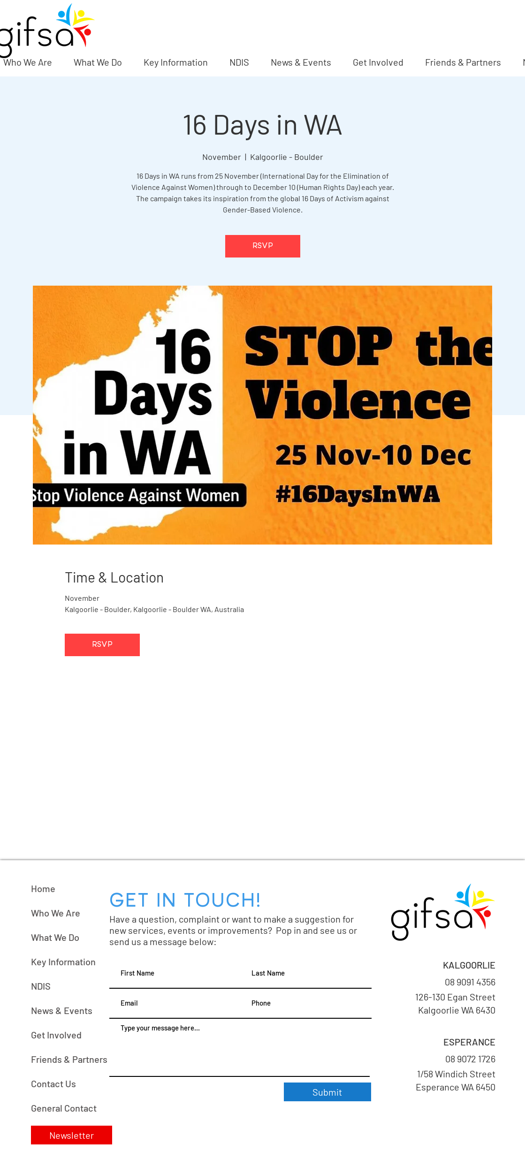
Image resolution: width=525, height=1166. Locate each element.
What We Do (55, 937)
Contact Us (53, 1083)
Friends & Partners (69, 1059)
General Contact (64, 1107)
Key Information (63, 961)
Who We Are (55, 912)
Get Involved (56, 1034)
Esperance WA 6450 (454, 1086)
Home (43, 888)
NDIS (41, 986)
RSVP (262, 246)
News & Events (61, 1010)
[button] (71, 1135)
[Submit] (327, 1092)
